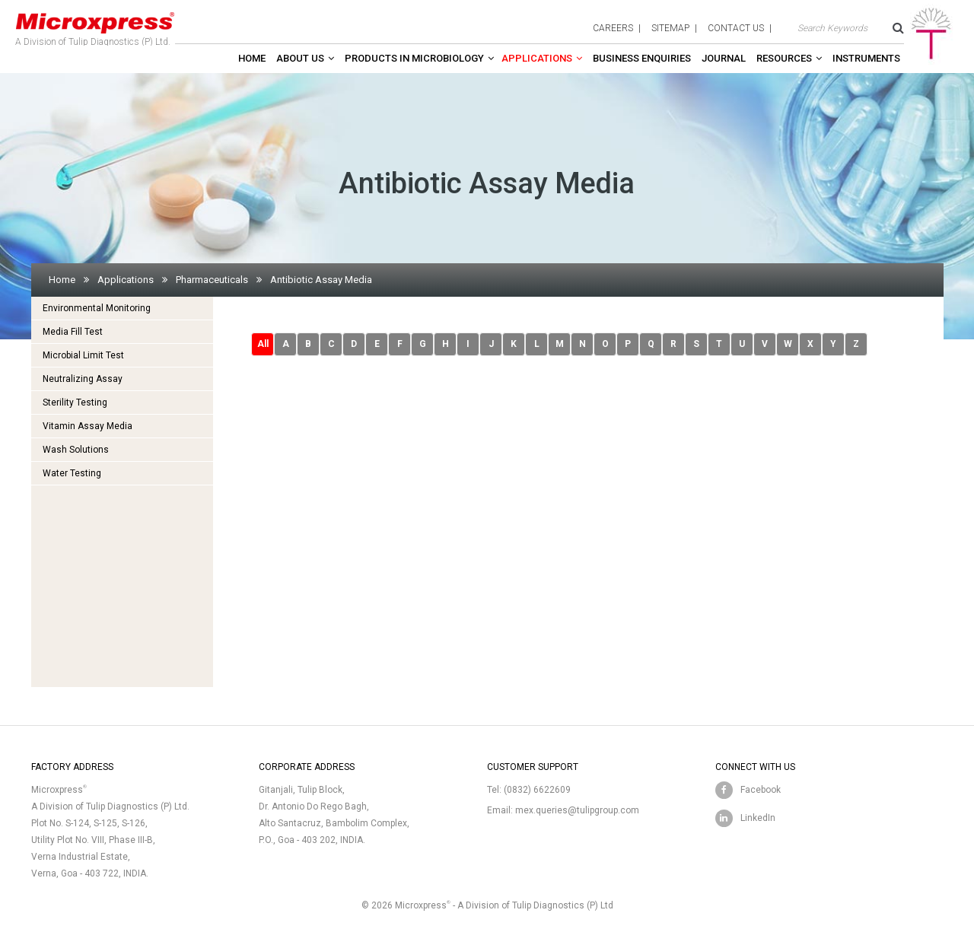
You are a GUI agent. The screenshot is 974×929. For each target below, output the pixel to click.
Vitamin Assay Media (87, 426)
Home (252, 58)
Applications (536, 58)
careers (613, 28)
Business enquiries (642, 58)
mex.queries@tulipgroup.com (577, 810)
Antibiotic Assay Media (321, 279)
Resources (784, 58)
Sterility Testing (75, 402)
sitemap (670, 28)
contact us (736, 28)
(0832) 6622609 (537, 789)
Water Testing (72, 473)
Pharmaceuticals (212, 279)
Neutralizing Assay (83, 379)
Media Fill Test (73, 331)
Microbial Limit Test (83, 355)
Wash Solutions (76, 449)
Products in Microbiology (414, 58)
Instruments (866, 58)
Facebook (760, 789)
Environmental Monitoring (97, 308)
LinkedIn (757, 817)
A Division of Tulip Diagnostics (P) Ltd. (95, 26)
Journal (724, 58)
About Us (300, 58)
